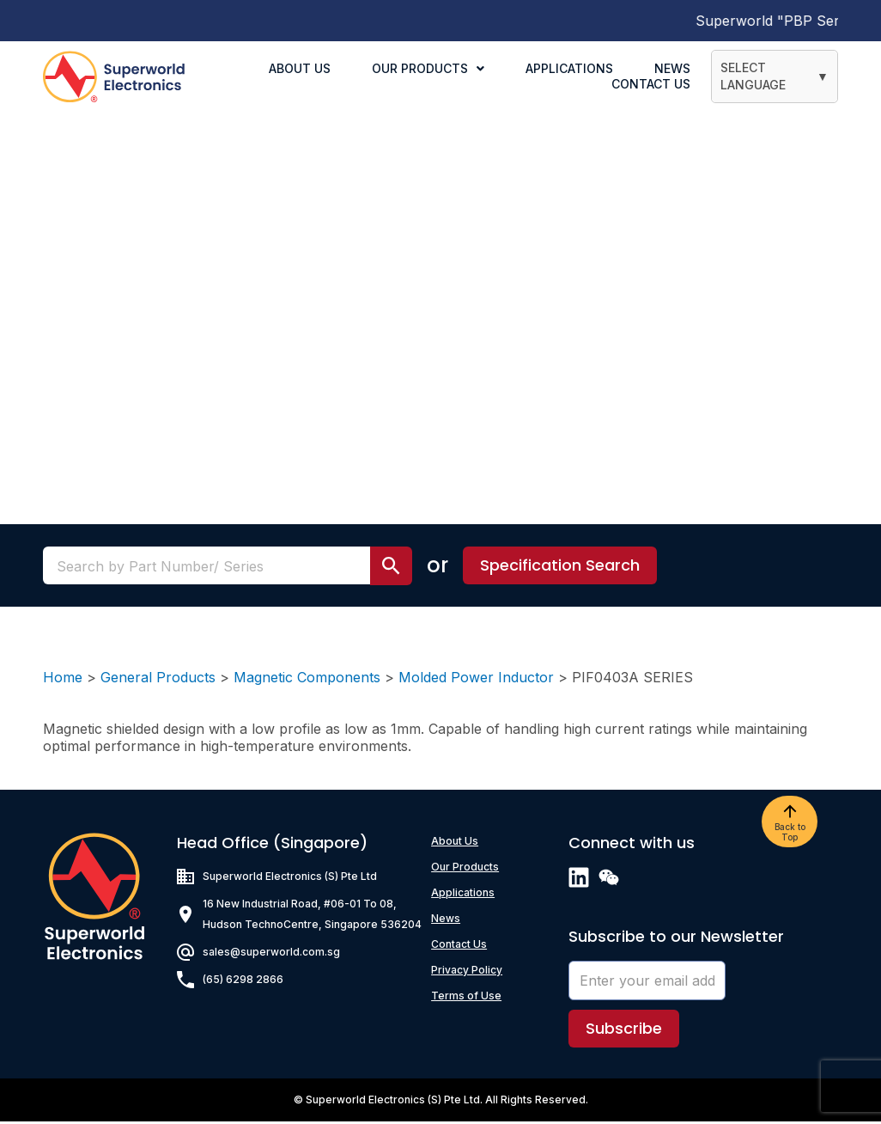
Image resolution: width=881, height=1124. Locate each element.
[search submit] (391, 568)
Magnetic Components (307, 679)
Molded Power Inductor (476, 679)
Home (62, 679)
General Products (158, 679)
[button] (560, 568)
